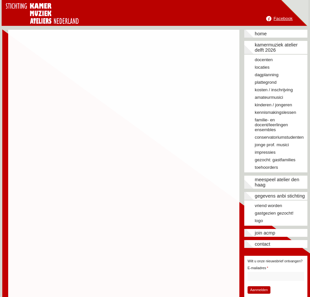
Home (261, 33)
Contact (262, 244)
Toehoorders (266, 167)
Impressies (265, 152)
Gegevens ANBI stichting (280, 196)
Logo (259, 220)
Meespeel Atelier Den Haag (277, 182)
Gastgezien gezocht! (274, 213)
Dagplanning (267, 74)
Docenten (264, 59)
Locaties (262, 67)
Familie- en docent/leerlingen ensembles (271, 124)
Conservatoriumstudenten (279, 137)
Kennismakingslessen (275, 112)
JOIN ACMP (265, 233)
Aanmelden (259, 290)
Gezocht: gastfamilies (275, 159)
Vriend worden (268, 205)
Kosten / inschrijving (274, 89)
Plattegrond (266, 82)
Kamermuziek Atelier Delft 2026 (276, 47)
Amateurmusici (269, 97)
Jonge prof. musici (272, 144)
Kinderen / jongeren (273, 104)
